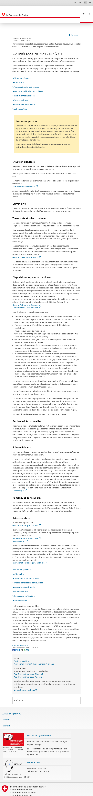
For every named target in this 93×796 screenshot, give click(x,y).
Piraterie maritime (22, 651)
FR (85, 3)
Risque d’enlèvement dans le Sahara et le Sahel (34, 654)
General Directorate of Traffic (26, 248)
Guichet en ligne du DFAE (39, 725)
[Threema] (22, 640)
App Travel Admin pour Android (29, 667)
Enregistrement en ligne (25, 680)
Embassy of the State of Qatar (26, 298)
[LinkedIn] (19, 640)
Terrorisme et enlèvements (25, 177)
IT (80, 3)
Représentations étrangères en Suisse (29, 553)
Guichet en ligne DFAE (11, 704)
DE (75, 3)
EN (90, 3)
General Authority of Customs (26, 295)
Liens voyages (19, 481)
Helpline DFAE (20, 531)
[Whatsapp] (24, 640)
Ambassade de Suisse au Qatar (26, 528)
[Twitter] (16, 640)
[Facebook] (13, 640)
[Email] (27, 640)
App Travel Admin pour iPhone (28, 664)
